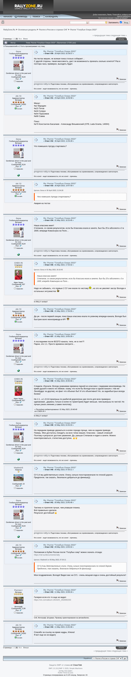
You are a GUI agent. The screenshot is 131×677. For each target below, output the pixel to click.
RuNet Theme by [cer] (65, 673)
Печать (121, 39)
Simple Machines (75, 668)
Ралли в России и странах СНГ (53, 30)
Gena (18, 51)
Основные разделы (27, 30)
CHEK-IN (18, 263)
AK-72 (18, 96)
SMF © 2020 (63, 668)
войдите (125, 14)
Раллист (18, 590)
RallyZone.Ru (9, 30)
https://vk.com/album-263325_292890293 (52, 600)
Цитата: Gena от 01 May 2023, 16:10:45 (48, 270)
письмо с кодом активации (117, 18)
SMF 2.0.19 (53, 668)
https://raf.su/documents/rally (47, 555)
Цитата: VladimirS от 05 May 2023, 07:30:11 (50, 560)
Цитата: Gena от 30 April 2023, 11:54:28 (48, 190)
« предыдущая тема (101, 35)
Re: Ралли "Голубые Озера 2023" (59, 51)
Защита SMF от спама (59, 665)
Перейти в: (88, 658)
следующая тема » (118, 35)
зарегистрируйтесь (124, 16)
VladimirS (18, 468)
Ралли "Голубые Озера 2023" (83, 30)
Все (20, 39)
